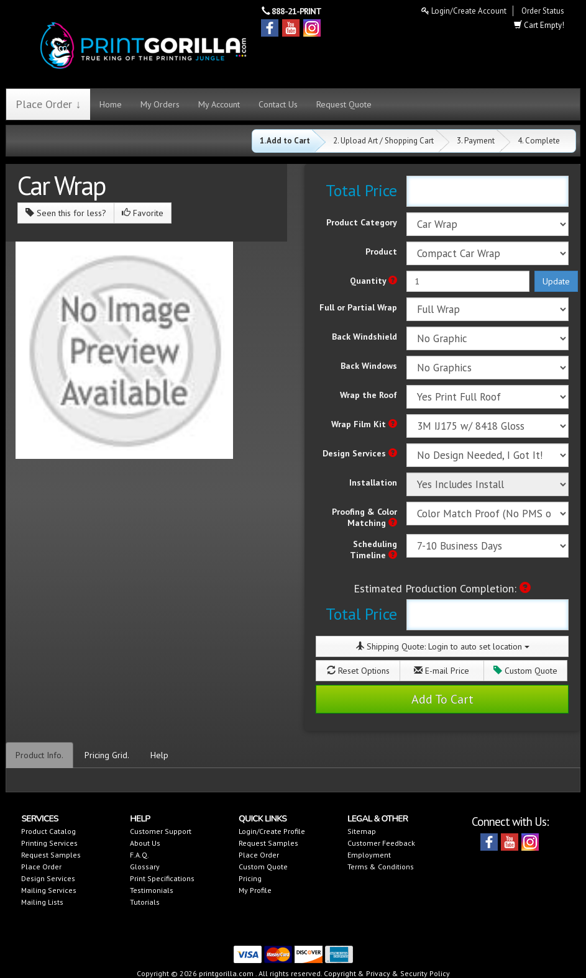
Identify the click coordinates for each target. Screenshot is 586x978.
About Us (145, 843)
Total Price (361, 190)
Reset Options (358, 670)
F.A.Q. (139, 854)
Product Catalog (48, 831)
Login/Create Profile (272, 831)
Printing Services (49, 843)
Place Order (41, 866)
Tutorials (145, 902)
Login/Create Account (463, 11)
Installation (373, 482)
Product (381, 251)
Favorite (142, 213)
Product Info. (39, 755)
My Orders (160, 104)
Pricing (250, 878)
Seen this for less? (65, 213)
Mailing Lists (42, 902)
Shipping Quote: (442, 646)
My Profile (255, 890)
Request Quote (344, 104)
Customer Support (160, 831)
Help (159, 755)
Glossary (145, 866)
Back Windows (369, 365)
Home (110, 104)
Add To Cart (442, 699)
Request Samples (51, 854)
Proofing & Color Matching (364, 517)
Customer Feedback (381, 843)
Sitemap (361, 831)
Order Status (542, 11)
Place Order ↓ (48, 104)
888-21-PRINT (296, 11)
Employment (369, 854)
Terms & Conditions (380, 866)
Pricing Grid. (107, 755)
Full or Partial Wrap (358, 307)
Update (556, 281)
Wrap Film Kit (364, 424)
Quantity (373, 280)
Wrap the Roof (368, 395)
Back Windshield (364, 336)
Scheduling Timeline (373, 549)
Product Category (361, 222)
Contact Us (278, 104)
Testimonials (151, 890)
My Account (219, 104)
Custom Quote (525, 670)
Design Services (360, 453)
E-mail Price (441, 670)
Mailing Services (48, 890)
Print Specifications (162, 878)
